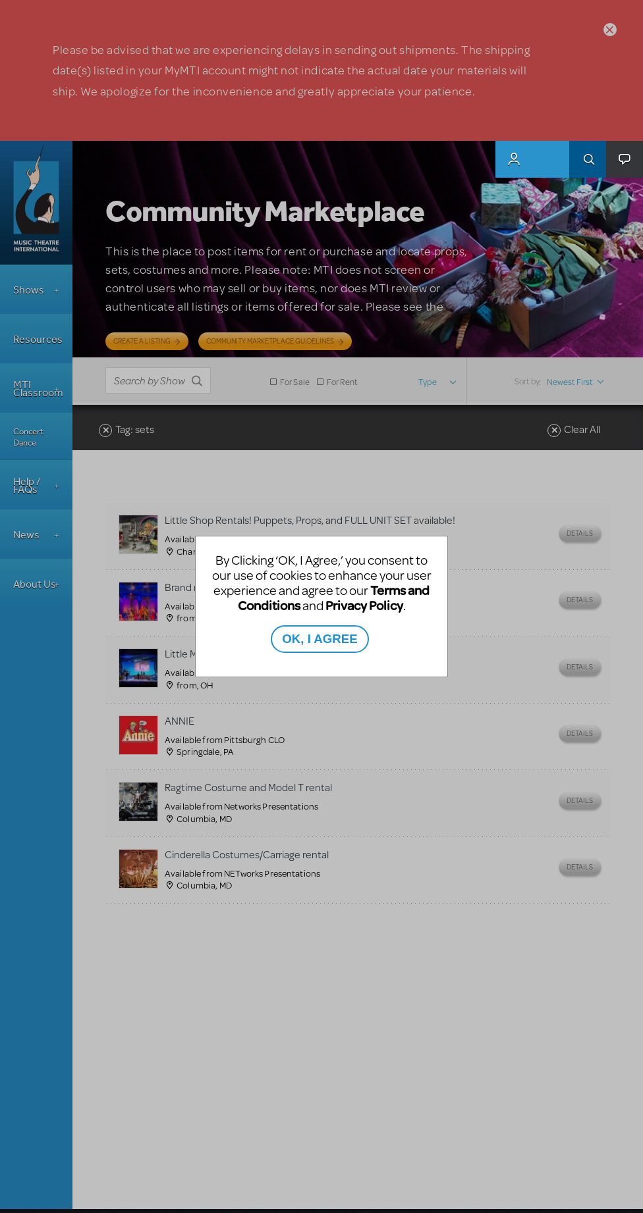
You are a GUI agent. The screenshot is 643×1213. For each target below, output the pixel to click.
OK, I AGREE (319, 639)
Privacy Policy (364, 605)
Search (587, 159)
